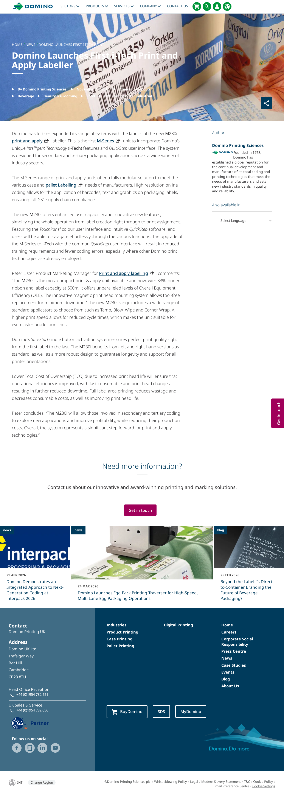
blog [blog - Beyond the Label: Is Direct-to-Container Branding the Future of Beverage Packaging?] (220, 530)
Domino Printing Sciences (238, 145)
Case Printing (119, 638)
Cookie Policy (263, 781)
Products (97, 6)
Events (227, 672)
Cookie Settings (263, 786)
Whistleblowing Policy (170, 781)
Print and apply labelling (123, 273)
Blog (225, 679)
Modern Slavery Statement (221, 781)
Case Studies (233, 665)
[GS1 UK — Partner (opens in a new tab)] (30, 722)
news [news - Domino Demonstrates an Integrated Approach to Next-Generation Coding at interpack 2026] (7, 530)
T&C (247, 781)
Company (150, 6)
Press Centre (233, 651)
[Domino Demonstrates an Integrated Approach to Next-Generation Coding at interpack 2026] (35, 566)
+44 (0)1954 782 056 (32, 710)
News (226, 658)
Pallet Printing (120, 645)
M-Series (105, 141)
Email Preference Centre (231, 786)
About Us (230, 685)
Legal (194, 781)
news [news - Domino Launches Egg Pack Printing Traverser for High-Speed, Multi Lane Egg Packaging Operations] (78, 530)
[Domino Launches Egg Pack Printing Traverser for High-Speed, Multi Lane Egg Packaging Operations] (142, 566)
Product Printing (122, 632)
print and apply (27, 141)
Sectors (70, 6)
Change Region (42, 782)
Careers (228, 632)
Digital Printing (178, 624)
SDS (161, 711)
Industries (116, 624)
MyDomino (190, 711)
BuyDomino (127, 712)
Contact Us (177, 6)
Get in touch (140, 510)
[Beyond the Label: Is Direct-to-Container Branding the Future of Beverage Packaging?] (249, 566)
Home (227, 624)
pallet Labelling (61, 185)
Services (124, 6)
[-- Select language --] (242, 220)
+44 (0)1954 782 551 (32, 694)
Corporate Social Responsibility (237, 641)
